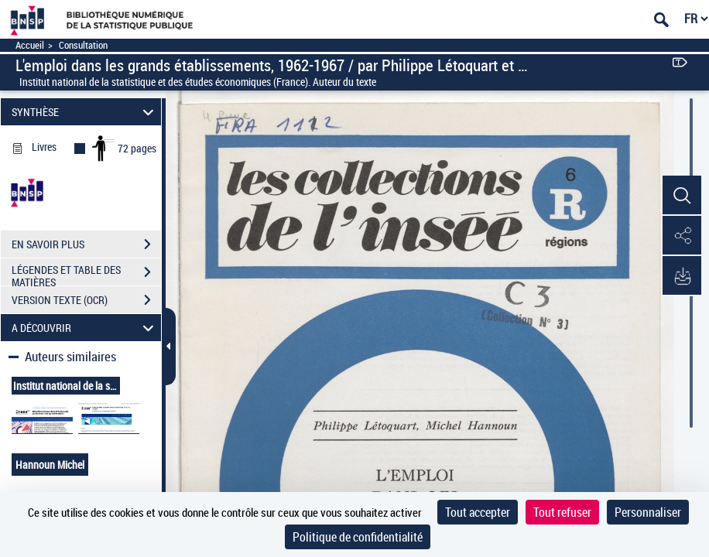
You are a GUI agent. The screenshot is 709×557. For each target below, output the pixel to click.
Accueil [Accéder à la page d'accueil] (29, 45)
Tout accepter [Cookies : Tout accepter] (477, 512)
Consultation (83, 45)
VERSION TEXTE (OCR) (86, 300)
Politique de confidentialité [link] (358, 536)
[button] (682, 196)
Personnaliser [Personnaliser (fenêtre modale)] (648, 512)
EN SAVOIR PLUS (86, 244)
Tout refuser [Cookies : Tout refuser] (562, 512)
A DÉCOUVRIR (85, 327)
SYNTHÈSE (85, 111)
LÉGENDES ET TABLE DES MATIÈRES (86, 273)
